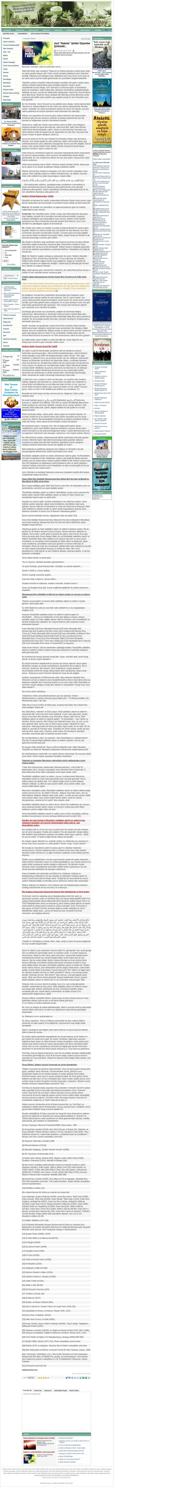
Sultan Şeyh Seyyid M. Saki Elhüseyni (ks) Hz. (101, 286)
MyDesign (49, 1483)
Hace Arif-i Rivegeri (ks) (102, 190)
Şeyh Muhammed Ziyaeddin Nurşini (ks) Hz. (101, 266)
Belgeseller (7, 322)
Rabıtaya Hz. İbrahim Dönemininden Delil (71, 1453)
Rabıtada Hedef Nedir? (66, 1438)
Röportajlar (7, 100)
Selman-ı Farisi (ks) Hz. (101, 168)
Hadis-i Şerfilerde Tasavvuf (100, 372)
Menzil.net (95, 498)
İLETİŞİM (98, 30)
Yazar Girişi (55, 1477)
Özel (11, 237)
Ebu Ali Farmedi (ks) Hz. (102, 181)
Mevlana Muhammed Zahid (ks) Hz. (101, 216)
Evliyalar (6, 329)
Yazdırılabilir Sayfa (60, 1390)
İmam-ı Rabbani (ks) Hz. (103, 229)
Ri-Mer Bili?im (69, 1483)
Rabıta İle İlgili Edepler (66, 1456)
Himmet (6, 72)
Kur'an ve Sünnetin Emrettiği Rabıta (70, 1445)
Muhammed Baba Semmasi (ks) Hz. (99, 199)
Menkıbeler (7, 83)
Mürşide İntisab (100, 381)
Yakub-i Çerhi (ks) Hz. (102, 210)
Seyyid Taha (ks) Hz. (101, 253)
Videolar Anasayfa (9, 315)
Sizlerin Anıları (8, 90)
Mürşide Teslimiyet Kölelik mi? (101, 398)
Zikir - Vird (6, 52)
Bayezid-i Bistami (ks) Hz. (102, 176)
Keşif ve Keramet (100, 405)
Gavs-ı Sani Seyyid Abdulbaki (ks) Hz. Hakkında (100, 282)
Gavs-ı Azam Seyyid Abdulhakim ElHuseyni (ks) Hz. (101, 273)
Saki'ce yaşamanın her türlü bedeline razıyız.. (11, 300)
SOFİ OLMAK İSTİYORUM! (40, 34)
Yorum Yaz (37, 1390)
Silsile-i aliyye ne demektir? (102, 159)
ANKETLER (58, 30)
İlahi (4, 336)
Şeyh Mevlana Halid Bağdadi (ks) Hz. (100, 249)
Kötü (6, 257)
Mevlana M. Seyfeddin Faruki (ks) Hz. (101, 235)
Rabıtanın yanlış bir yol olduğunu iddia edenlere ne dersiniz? (74, 1441)
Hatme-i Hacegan (9, 62)
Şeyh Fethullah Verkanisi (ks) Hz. (99, 262)
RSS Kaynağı (46, 1477)
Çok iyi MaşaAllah (11, 250)
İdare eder (8, 255)
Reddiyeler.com (97, 495)
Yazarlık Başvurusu (65, 1477)
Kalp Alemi (7, 86)
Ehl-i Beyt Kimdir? (100, 434)
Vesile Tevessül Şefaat (11, 66)
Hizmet (5, 76)
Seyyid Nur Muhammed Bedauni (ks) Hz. (101, 238)
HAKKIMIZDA (22, 34)
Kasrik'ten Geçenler (10, 339)
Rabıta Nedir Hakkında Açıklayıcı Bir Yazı (71, 1450)
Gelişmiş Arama (13, 278)
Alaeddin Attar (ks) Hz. (102, 209)
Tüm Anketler (11, 264)
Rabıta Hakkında (100, 416)
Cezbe (5, 69)
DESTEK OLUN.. (8, 34)
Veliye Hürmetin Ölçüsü (102, 402)
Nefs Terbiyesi (8, 48)
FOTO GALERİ (33, 30)
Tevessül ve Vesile (101, 423)
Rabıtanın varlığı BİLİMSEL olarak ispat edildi (45, 1455)
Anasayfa (6, 38)
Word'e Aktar (74, 1390)
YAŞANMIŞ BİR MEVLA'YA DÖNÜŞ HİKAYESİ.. (10, 288)
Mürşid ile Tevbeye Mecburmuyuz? (101, 384)
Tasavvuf (6, 346)
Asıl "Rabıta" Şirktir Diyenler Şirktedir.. (101, 419)
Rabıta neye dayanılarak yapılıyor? (69, 1459)
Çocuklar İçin (7, 325)
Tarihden (6, 96)
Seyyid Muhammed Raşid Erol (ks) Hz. (100, 278)
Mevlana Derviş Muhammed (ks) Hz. (99, 220)
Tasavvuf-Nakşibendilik (11, 45)
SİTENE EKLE (71, 30)
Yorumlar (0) (27, 1390)
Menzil (5, 342)
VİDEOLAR (46, 30)
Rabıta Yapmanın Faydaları (67, 1462)
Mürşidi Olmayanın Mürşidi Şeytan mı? (101, 389)
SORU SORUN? (85, 30)
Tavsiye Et (47, 1390)
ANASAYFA (7, 30)
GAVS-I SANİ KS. (9, 42)
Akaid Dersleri (8, 318)
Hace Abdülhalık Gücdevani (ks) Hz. (99, 187)
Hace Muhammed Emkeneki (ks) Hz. (99, 223)
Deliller (5, 59)
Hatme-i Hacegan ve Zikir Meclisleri (101, 412)
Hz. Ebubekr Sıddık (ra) (101, 166)
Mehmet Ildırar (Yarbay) (11, 93)
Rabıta (5, 55)
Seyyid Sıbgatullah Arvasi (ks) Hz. (100, 255)
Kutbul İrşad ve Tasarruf (102, 431)
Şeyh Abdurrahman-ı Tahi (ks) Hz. (100, 259)
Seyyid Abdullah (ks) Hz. (103, 251)
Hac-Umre (6, 332)
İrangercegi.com (97, 497)
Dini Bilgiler (7, 79)
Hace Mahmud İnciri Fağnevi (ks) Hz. (100, 192)
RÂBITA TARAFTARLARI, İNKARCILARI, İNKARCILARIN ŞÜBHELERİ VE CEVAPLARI (45, 1443)
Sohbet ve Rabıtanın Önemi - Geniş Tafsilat (72, 1448)
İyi (5, 253)
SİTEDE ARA (20, 30)
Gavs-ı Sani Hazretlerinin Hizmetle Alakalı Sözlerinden (12, 295)
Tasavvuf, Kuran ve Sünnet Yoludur (101, 377)
